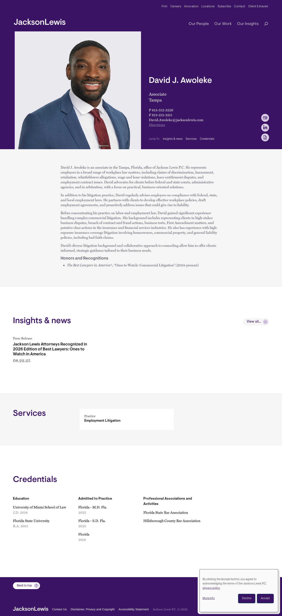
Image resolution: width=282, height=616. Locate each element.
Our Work (223, 24)
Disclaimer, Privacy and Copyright (93, 609)
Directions (157, 124)
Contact (239, 6)
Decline (246, 598)
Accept (265, 598)
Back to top (24, 585)
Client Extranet (258, 6)
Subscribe (224, 6)
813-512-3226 (162, 109)
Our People (199, 24)
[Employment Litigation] (127, 424)
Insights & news (173, 139)
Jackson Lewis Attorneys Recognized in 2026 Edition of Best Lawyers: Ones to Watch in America (50, 349)
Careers (175, 6)
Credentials (207, 139)
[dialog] (239, 590)
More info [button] (209, 598)
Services (191, 139)
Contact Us (59, 609)
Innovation (191, 6)
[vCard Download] (265, 118)
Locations (208, 6)
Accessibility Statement (133, 609)
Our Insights (248, 24)
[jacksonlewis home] (39, 20)
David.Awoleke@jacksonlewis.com (176, 119)
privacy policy (211, 588)
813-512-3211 (162, 114)
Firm (164, 6)
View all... (254, 322)
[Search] (264, 24)
